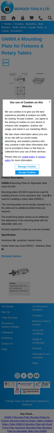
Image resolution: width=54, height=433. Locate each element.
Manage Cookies (27, 166)
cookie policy (28, 157)
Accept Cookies (27, 172)
